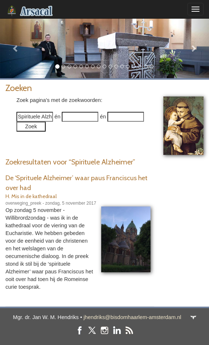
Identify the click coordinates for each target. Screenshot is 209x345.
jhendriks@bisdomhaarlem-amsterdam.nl (132, 317)
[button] (15, 48)
